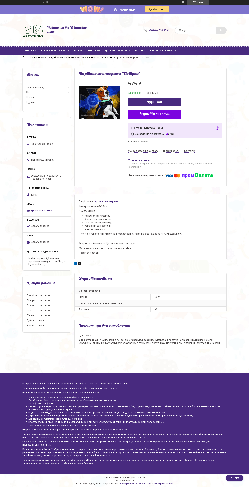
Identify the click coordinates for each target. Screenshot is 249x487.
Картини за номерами (99, 57)
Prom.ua (141, 477)
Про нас (77, 50)
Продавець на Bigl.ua (124, 480)
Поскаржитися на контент (133, 484)
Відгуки (140, 50)
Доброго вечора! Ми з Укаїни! (67, 57)
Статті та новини (161, 50)
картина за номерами (106, 201)
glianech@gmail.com (42, 210)
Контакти (94, 50)
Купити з (155, 114)
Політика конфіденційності (160, 484)
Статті (29, 92)
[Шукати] (221, 30)
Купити (154, 102)
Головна (30, 50)
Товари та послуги (53, 50)
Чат (234, 478)
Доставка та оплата (117, 50)
